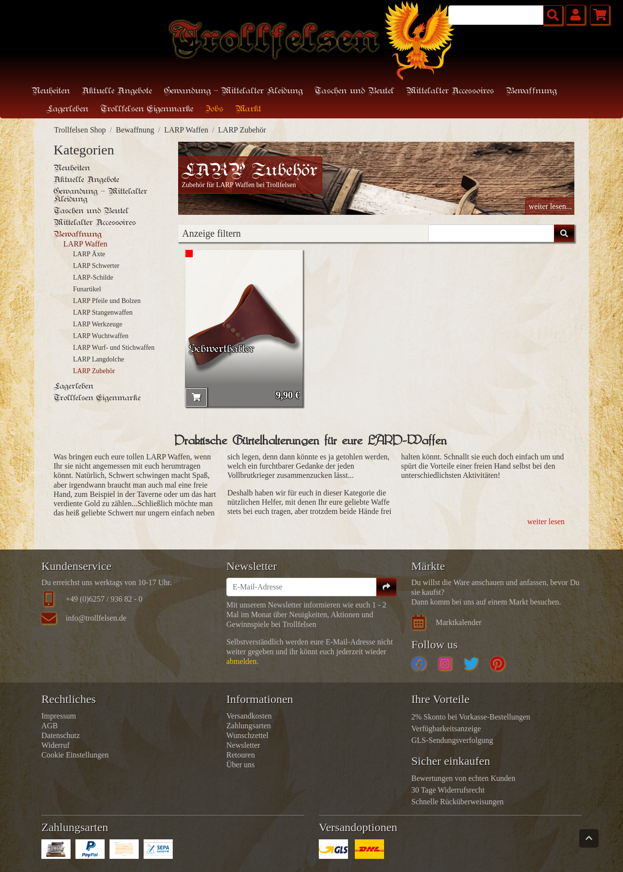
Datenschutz (60, 735)
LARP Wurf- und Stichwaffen (114, 347)
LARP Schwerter (96, 265)
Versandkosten (249, 716)
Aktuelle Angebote (117, 91)
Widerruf (55, 745)
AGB (49, 725)
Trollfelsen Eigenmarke (97, 398)
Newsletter (243, 745)
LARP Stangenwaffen (102, 312)
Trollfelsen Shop (80, 130)
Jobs (214, 109)
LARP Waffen (186, 130)
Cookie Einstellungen (75, 755)
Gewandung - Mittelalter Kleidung (100, 195)
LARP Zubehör (242, 130)
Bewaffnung (135, 130)
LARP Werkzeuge (97, 324)
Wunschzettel (247, 735)
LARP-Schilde (93, 277)
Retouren (240, 755)
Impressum (58, 716)
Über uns (240, 764)
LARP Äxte (89, 254)
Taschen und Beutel (91, 211)
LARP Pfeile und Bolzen (107, 300)
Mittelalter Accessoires (95, 222)
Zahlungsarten (248, 725)
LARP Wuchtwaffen (100, 336)
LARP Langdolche (98, 359)
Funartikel (87, 289)
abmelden (241, 661)
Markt (248, 109)
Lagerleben (73, 386)
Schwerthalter (221, 349)
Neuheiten (51, 91)
